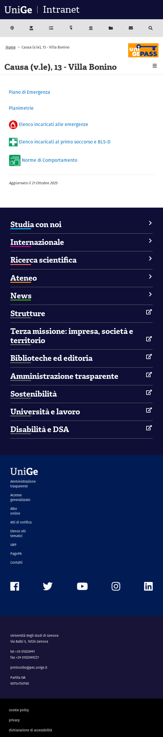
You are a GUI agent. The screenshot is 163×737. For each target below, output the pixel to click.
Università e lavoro (45, 412)
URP (13, 544)
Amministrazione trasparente (64, 376)
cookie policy (19, 710)
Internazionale (37, 242)
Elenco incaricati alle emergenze (54, 124)
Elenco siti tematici (18, 533)
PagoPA (16, 553)
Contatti (16, 562)
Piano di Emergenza (29, 92)
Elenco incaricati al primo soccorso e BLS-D (65, 141)
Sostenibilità (33, 394)
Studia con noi (35, 224)
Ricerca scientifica (43, 260)
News (21, 296)
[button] (155, 65)
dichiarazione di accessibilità (30, 730)
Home (11, 47)
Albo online (15, 511)
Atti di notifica (21, 522)
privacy (14, 720)
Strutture (27, 313)
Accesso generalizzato (20, 497)
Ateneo (23, 278)
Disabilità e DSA (39, 429)
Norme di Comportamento (49, 160)
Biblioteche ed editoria (51, 358)
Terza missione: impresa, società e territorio (71, 335)
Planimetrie (21, 108)
